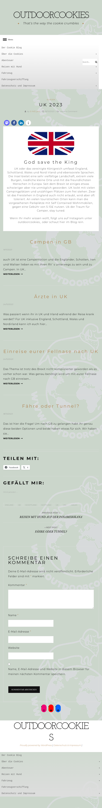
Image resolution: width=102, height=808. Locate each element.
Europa (51, 111)
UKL (64, 516)
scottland (46, 516)
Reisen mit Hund (49, 78)
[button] (7, 134)
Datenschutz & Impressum (67, 756)
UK (57, 516)
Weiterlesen (13, 285)
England (9, 516)
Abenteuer (49, 72)
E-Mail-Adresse (19, 643)
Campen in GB (51, 253)
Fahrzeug (49, 84)
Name (13, 626)
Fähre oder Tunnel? (51, 417)
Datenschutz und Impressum (49, 97)
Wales (74, 516)
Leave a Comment (68, 123)
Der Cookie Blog (12, 59)
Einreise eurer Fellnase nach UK (50, 363)
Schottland (30, 516)
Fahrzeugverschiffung (15, 90)
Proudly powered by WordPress (36, 756)
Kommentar (17, 596)
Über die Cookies (49, 65)
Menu (9, 51)
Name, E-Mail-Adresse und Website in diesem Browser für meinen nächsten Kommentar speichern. (48, 683)
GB (19, 516)
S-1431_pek (35, 123)
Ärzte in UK (51, 308)
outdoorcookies (51, 20)
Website (13, 659)
